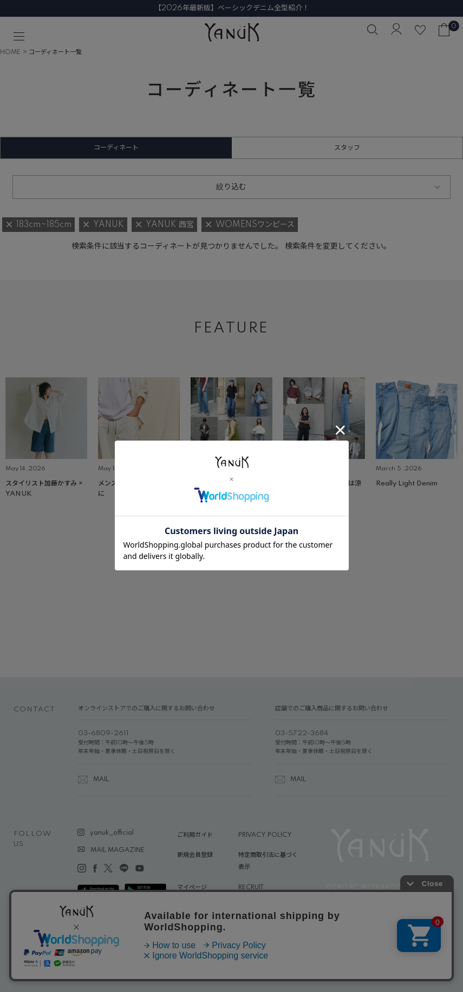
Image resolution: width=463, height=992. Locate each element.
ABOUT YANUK (200, 907)
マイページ (192, 887)
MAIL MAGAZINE (117, 850)
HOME (10, 52)
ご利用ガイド (195, 835)
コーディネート (116, 147)
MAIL (101, 779)
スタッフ (347, 147)
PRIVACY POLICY (265, 835)
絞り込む (231, 187)
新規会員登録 (195, 855)
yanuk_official (112, 833)
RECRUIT (251, 887)
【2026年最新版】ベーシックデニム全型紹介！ (231, 8)
